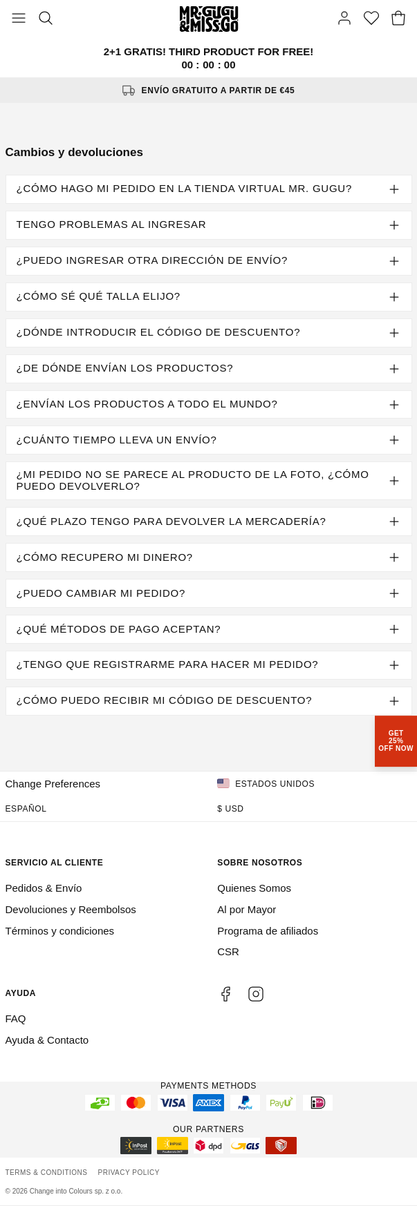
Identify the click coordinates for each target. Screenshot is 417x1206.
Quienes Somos (254, 888)
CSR (228, 951)
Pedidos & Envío (44, 888)
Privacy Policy (129, 1172)
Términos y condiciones (60, 931)
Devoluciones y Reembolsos (71, 909)
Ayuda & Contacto (47, 1040)
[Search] (45, 19)
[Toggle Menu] (18, 19)
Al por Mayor (246, 909)
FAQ (16, 1018)
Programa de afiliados (267, 931)
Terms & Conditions (47, 1172)
